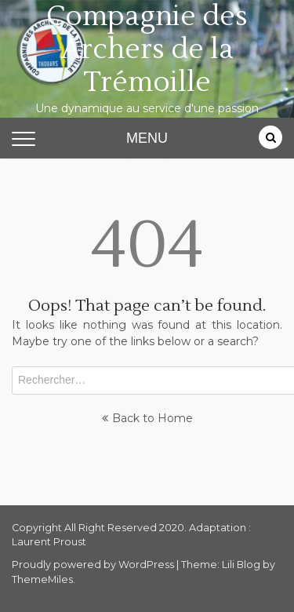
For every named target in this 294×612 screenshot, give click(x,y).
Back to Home (147, 418)
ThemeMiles (42, 579)
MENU (147, 138)
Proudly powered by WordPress (94, 564)
